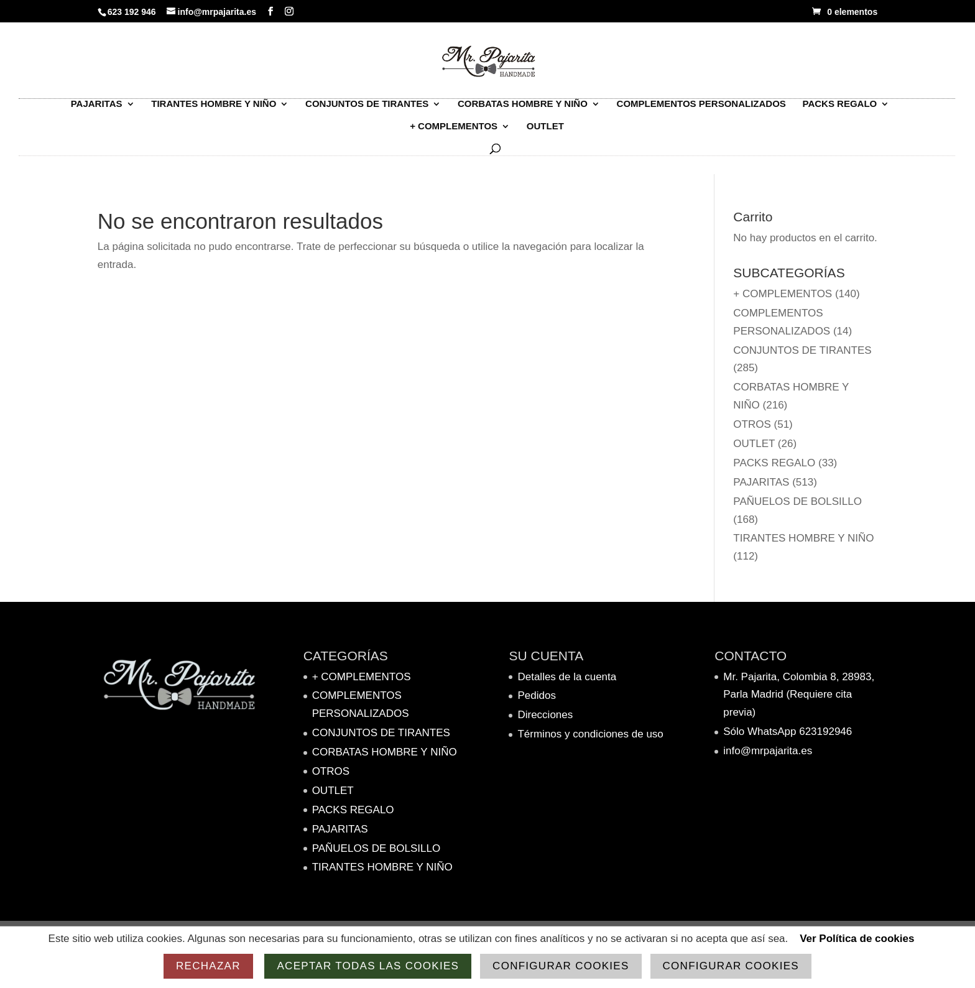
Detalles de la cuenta (566, 677)
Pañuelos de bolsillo (797, 501)
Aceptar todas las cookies (368, 966)
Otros (751, 424)
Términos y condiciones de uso (590, 734)
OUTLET (545, 132)
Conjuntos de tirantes (366, 109)
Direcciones (545, 715)
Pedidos (536, 695)
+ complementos (453, 132)
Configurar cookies (560, 966)
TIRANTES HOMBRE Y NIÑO (213, 109)
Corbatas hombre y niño (523, 109)
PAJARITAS (96, 109)
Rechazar (208, 966)
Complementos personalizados (701, 109)
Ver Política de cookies (857, 938)
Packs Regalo (840, 109)
